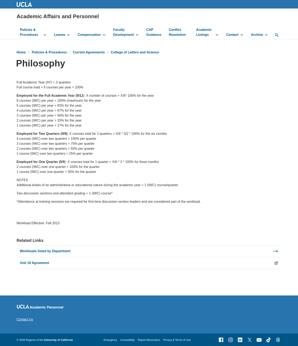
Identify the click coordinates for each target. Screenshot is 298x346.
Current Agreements (89, 52)
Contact (232, 34)
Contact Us (25, 319)
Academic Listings (204, 32)
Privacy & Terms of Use (177, 339)
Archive (257, 34)
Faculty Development (123, 32)
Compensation (89, 34)
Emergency (110, 339)
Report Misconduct (149, 339)
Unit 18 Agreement (34, 263)
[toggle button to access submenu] (45, 35)
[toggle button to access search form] (276, 35)
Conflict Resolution (177, 32)
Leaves (59, 34)
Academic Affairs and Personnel (58, 16)
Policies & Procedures (29, 32)
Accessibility (127, 339)
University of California (58, 339)
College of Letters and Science (135, 52)
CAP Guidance (153, 32)
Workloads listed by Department (45, 251)
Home (21, 52)
